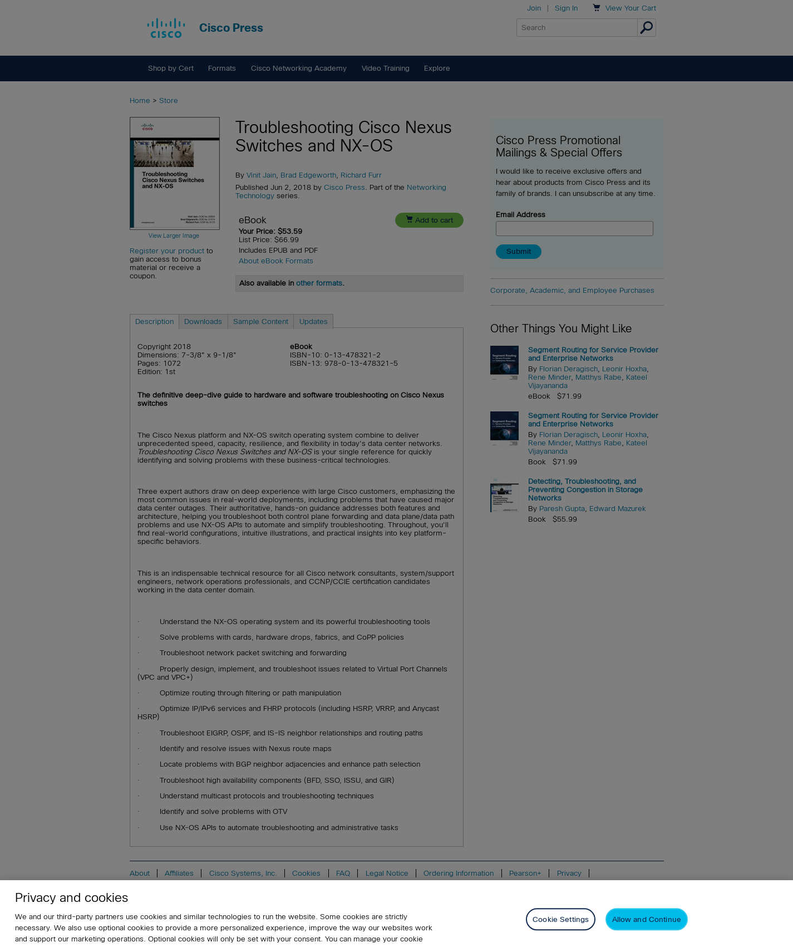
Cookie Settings (561, 928)
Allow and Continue (646, 928)
